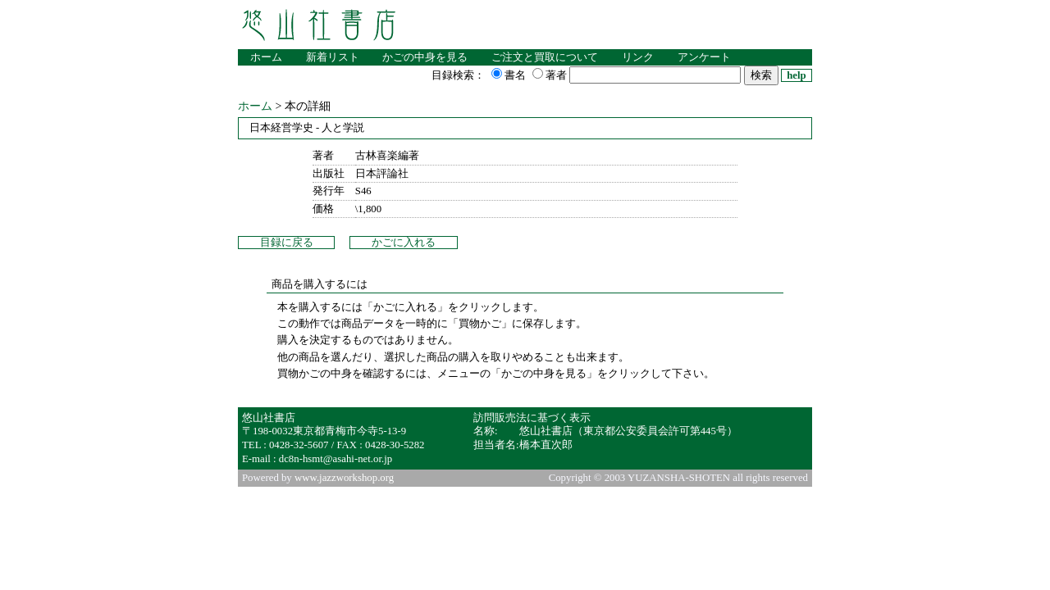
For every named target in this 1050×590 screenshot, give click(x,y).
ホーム (266, 57)
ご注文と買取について (544, 57)
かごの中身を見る (425, 57)
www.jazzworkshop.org (344, 477)
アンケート (704, 57)
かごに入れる (404, 242)
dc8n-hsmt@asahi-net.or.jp (335, 459)
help (796, 75)
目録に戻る (286, 242)
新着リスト (332, 57)
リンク (638, 57)
